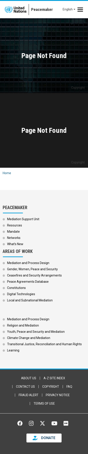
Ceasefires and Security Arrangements (34, 275)
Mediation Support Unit (23, 219)
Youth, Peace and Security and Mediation (36, 331)
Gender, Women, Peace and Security (32, 269)
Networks (13, 238)
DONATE (48, 438)
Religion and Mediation (23, 325)
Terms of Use (44, 403)
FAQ (69, 386)
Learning (13, 350)
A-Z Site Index (54, 378)
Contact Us (25, 386)
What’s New (15, 244)
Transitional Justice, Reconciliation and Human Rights (44, 344)
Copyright (50, 386)
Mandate (13, 231)
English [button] (68, 9)
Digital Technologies (21, 294)
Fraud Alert (28, 395)
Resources (14, 225)
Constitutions (16, 288)
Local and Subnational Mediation (30, 300)
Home (7, 173)
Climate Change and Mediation (28, 338)
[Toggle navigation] (80, 9)
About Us (28, 378)
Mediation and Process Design (28, 263)
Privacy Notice (58, 395)
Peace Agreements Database (28, 281)
